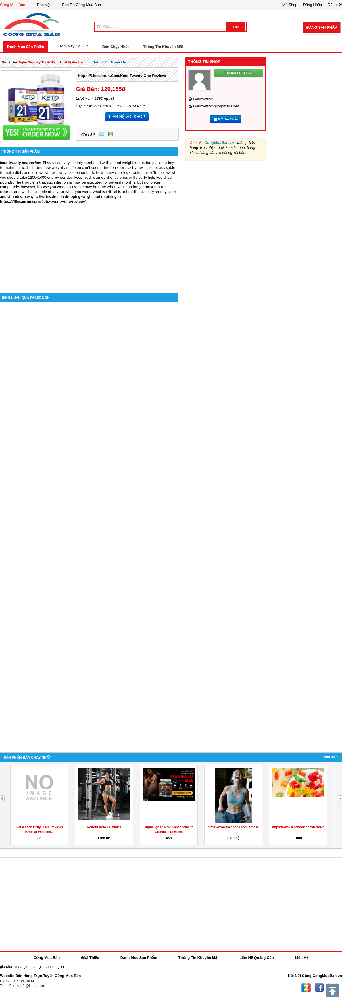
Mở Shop (289, 5)
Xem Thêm (331, 756)
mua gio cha (25, 966)
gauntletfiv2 (203, 99)
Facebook (319, 987)
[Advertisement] (89, 244)
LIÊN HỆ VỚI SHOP (127, 116)
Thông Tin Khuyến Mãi (163, 47)
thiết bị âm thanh (73, 62)
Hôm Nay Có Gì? (73, 46)
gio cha (6, 966)
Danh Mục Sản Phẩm (25, 47)
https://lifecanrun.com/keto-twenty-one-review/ (122, 76)
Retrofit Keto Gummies (298, 827)
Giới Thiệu (90, 957)
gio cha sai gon (51, 966)
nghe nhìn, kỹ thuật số (37, 62)
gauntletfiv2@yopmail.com (216, 106)
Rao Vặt (44, 5)
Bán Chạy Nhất (115, 47)
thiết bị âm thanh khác (110, 62)
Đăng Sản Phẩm (321, 27)
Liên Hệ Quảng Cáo (256, 957)
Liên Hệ (301, 957)
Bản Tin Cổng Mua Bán (81, 5)
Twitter (101, 134)
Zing (110, 134)
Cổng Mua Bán (12, 5)
